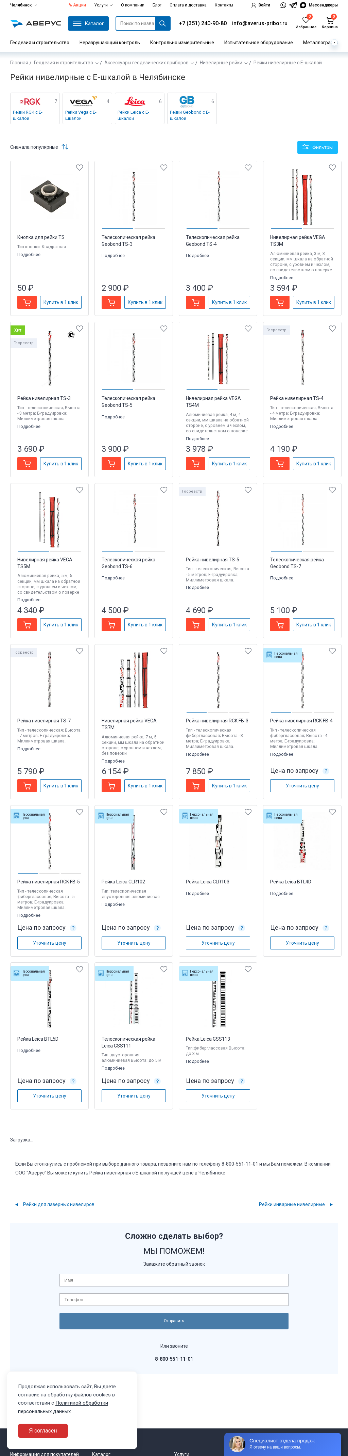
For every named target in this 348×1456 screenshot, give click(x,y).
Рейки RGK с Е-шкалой (27, 115)
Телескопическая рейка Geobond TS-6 (128, 563)
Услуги (103, 5)
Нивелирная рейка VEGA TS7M (129, 724)
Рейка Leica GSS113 (208, 1039)
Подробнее (29, 254)
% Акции (77, 5)
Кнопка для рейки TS (41, 237)
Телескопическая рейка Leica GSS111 (128, 1042)
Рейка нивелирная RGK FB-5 (48, 881)
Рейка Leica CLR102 (123, 881)
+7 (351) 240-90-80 (203, 23)
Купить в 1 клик (61, 302)
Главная (19, 62)
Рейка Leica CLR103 (207, 881)
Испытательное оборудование (258, 42)
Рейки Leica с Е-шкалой (133, 115)
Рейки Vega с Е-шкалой (81, 115)
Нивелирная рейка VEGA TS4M (213, 402)
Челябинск (23, 5)
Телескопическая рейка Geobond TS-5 (128, 402)
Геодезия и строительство (39, 42)
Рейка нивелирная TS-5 (212, 559)
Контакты (224, 5)
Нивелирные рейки (221, 62)
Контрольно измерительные (182, 42)
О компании (132, 5)
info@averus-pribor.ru (260, 23)
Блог (157, 5)
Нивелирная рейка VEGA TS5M (44, 563)
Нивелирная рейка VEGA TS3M (297, 241)
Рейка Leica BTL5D (37, 1039)
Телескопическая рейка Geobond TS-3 (128, 241)
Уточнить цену (302, 785)
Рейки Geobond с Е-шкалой (190, 115)
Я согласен (43, 1431)
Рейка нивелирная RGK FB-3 (217, 720)
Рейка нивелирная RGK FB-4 (301, 720)
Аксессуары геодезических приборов (146, 62)
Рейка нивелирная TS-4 (297, 398)
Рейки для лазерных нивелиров (58, 1204)
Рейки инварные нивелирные (292, 1204)
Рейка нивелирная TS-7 (44, 720)
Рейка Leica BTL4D (290, 881)
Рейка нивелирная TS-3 (44, 398)
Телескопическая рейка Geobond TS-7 (297, 563)
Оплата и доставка (188, 5)
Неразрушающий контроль (110, 42)
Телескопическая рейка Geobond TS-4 (213, 241)
